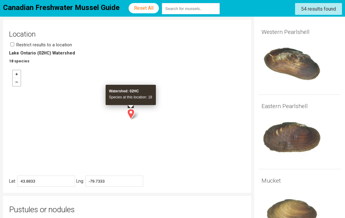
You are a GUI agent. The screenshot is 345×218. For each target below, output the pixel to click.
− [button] (17, 82)
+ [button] (17, 74)
